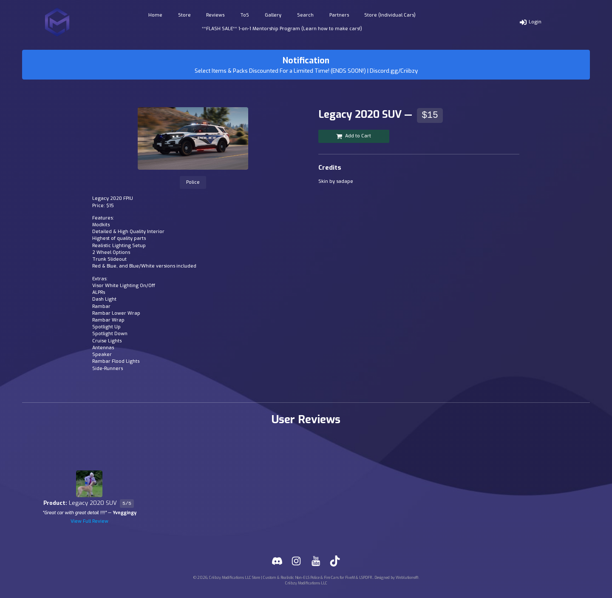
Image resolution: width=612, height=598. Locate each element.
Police (193, 182)
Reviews (215, 15)
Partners (339, 15)
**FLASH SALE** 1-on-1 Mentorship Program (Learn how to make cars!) (282, 29)
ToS (244, 15)
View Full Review (89, 521)
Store (184, 15)
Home (155, 15)
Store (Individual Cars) (390, 15)
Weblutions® (407, 577)
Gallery (273, 15)
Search (305, 15)
